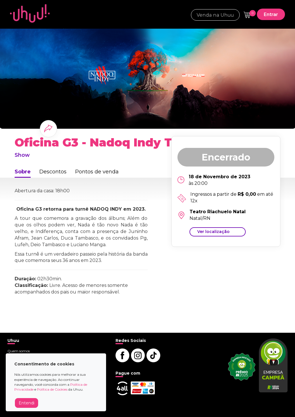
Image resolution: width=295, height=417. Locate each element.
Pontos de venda (97, 172)
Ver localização (213, 231)
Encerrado (226, 157)
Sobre (23, 172)
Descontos (53, 172)
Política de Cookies (52, 389)
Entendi (26, 403)
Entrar (271, 14)
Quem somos (18, 351)
